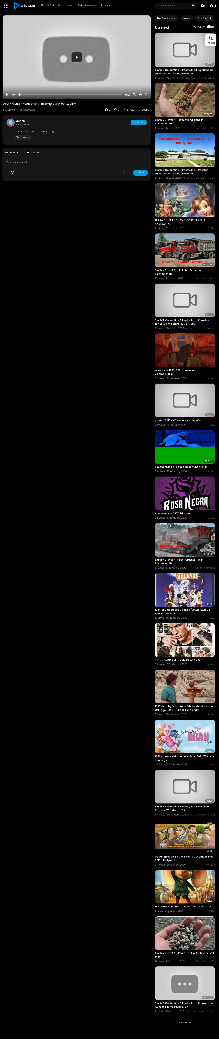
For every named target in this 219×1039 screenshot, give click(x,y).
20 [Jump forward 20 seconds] (134, 95)
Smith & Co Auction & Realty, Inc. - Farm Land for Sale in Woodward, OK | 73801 (183, 322)
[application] (77, 57)
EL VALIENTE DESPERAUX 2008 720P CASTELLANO (183, 906)
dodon (20, 121)
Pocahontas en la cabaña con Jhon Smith (181, 467)
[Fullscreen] (146, 94)
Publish (140, 172)
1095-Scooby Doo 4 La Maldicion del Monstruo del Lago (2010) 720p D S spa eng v (184, 708)
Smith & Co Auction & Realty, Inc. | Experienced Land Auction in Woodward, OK (184, 71)
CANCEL (124, 172)
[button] (213, 6)
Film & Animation (52, 5)
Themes (210, 40)
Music (70, 5)
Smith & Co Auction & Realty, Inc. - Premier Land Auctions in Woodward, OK (184, 1004)
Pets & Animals (88, 5)
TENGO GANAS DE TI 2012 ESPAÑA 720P (178, 660)
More (106, 5)
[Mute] (140, 94)
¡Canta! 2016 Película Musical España (178, 420)
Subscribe (138, 122)
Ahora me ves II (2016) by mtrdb (175, 513)
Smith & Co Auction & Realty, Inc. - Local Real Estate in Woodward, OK (183, 808)
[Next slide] (210, 18)
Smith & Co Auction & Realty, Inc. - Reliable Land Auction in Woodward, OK (181, 171)
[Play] (7, 94)
